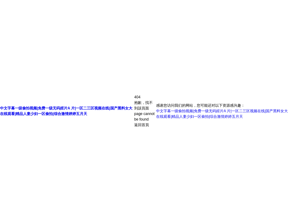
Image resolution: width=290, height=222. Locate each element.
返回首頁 (141, 125)
